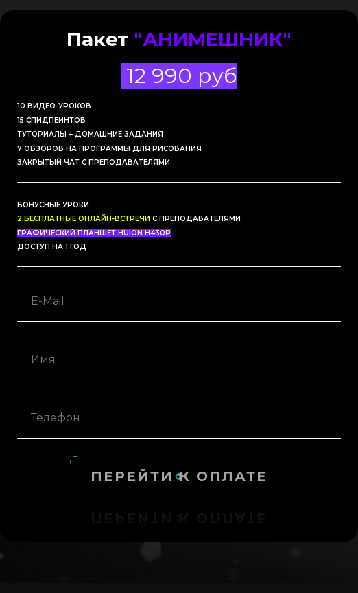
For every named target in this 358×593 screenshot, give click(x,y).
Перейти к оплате (179, 476)
